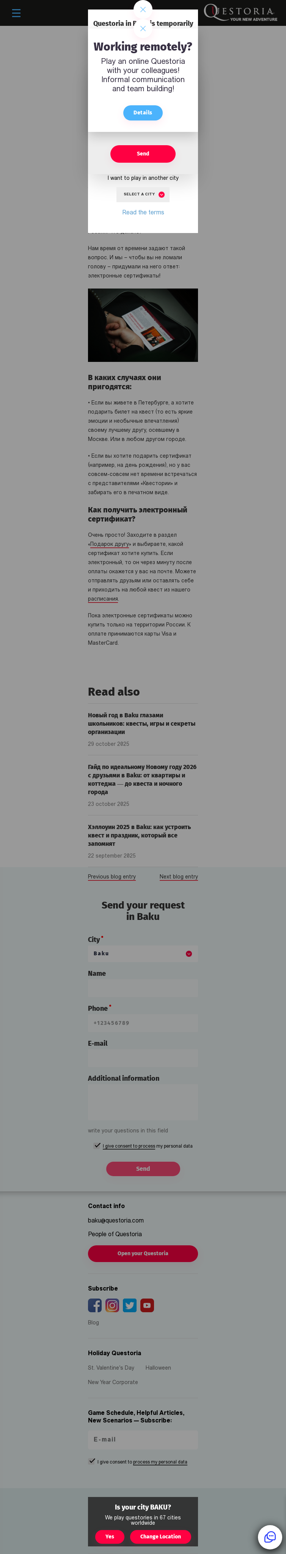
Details (143, 112)
